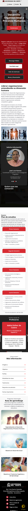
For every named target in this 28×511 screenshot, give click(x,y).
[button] (20, 4)
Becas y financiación (14, 77)
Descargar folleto (14, 61)
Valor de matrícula (14, 72)
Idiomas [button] (9, 4)
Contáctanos (14, 28)
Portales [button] (16, 4)
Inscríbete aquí (14, 66)
